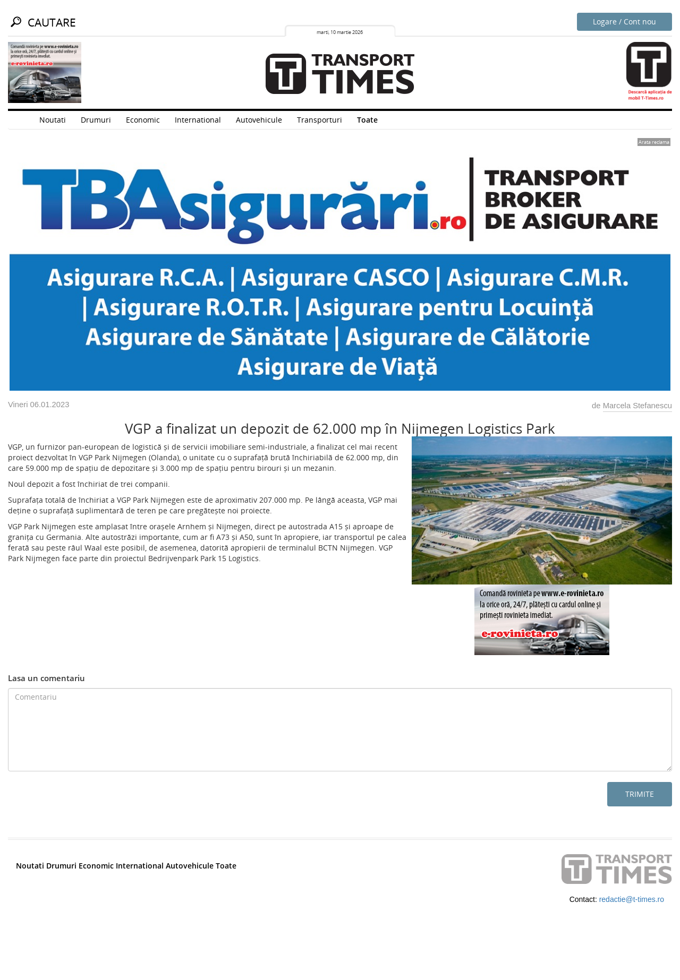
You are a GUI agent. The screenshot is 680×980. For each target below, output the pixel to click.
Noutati (52, 120)
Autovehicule (259, 120)
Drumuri (96, 120)
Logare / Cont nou (624, 21)
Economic (143, 120)
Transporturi (319, 120)
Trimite (639, 794)
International (198, 120)
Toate (367, 120)
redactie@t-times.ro (631, 899)
